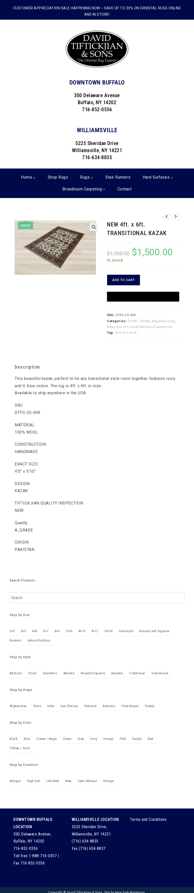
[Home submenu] (34, 177)
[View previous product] (166, 216)
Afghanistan (18, 706)
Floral (32, 673)
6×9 (57, 631)
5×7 (45, 631)
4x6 (154, 321)
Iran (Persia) (69, 706)
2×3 (12, 631)
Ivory (171, 321)
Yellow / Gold (20, 748)
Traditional (137, 673)
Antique (15, 781)
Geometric (50, 673)
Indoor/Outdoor (39, 640)
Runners (15, 640)
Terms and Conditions (148, 819)
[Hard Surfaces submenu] (172, 177)
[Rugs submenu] (92, 177)
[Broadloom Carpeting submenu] (104, 189)
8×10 (82, 631)
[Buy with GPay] (143, 297)
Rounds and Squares (154, 631)
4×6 (34, 631)
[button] (94, 227)
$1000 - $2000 (139, 321)
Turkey (149, 706)
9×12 (94, 631)
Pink (123, 739)
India (50, 706)
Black (13, 739)
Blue (161, 321)
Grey (81, 739)
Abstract (16, 673)
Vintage (108, 781)
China (37, 706)
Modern (69, 673)
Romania (109, 706)
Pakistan (145, 327)
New (110, 327)
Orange (108, 739)
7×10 (69, 631)
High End (33, 781)
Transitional (163, 327)
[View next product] (175, 216)
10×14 (108, 631)
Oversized (126, 631)
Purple (137, 739)
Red (150, 739)
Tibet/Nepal (130, 706)
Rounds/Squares (93, 673)
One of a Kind (126, 327)
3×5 (23, 631)
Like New (52, 781)
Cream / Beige (46, 739)
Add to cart (123, 280)
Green (67, 739)
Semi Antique (87, 781)
